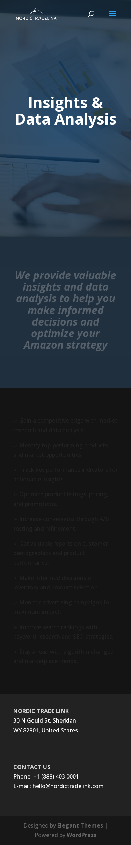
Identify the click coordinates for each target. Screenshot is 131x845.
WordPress (81, 835)
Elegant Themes (80, 825)
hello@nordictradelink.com (68, 786)
